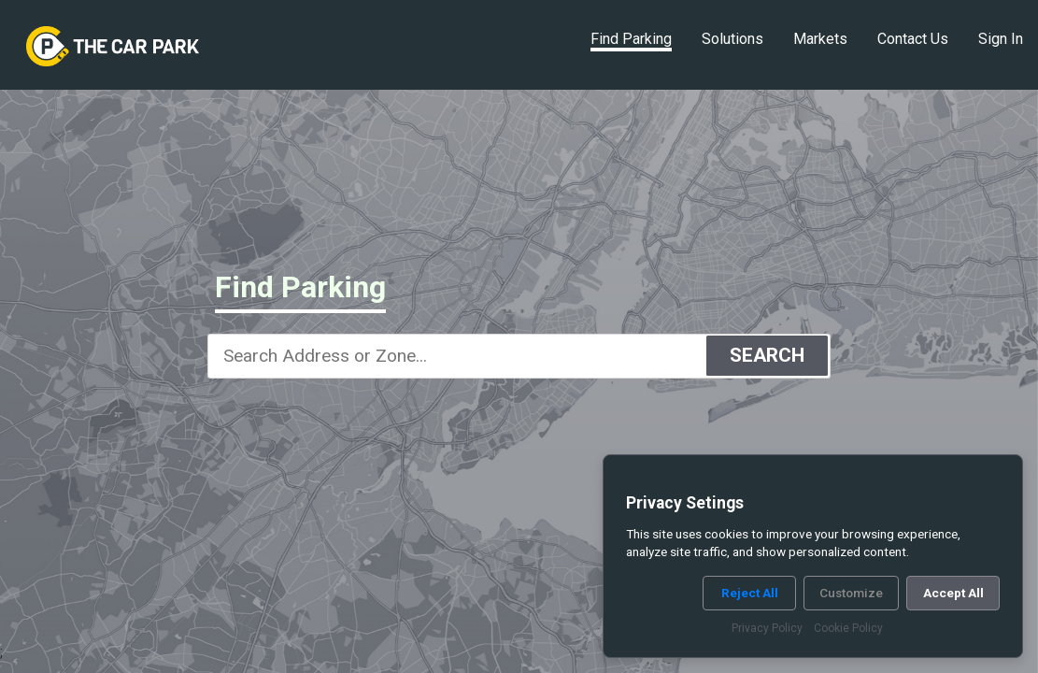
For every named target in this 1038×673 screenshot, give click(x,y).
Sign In (1000, 39)
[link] (112, 46)
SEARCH (767, 355)
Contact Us (912, 39)
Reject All (749, 592)
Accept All (953, 592)
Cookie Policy (848, 628)
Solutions (732, 39)
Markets (820, 39)
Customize (851, 592)
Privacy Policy (767, 628)
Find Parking (631, 39)
